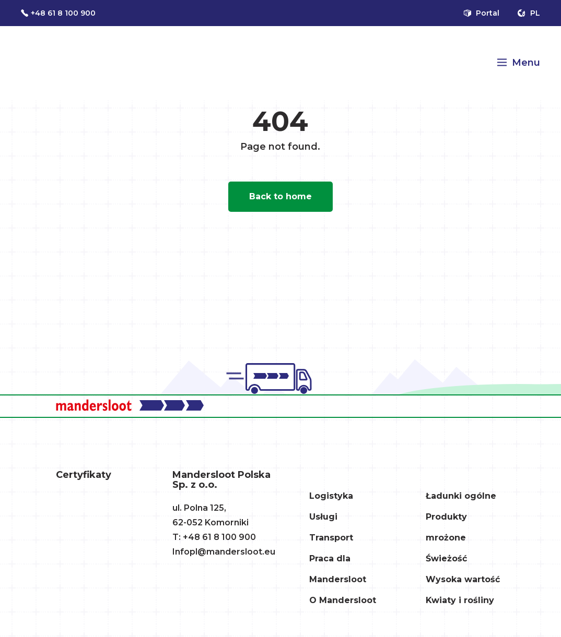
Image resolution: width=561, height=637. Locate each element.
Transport (331, 538)
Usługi (323, 517)
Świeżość (446, 558)
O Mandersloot (342, 600)
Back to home (280, 196)
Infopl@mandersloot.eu (223, 552)
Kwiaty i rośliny (460, 600)
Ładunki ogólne (461, 496)
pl (528, 13)
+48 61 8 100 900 (58, 13)
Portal (481, 13)
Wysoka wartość (463, 579)
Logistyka (331, 496)
